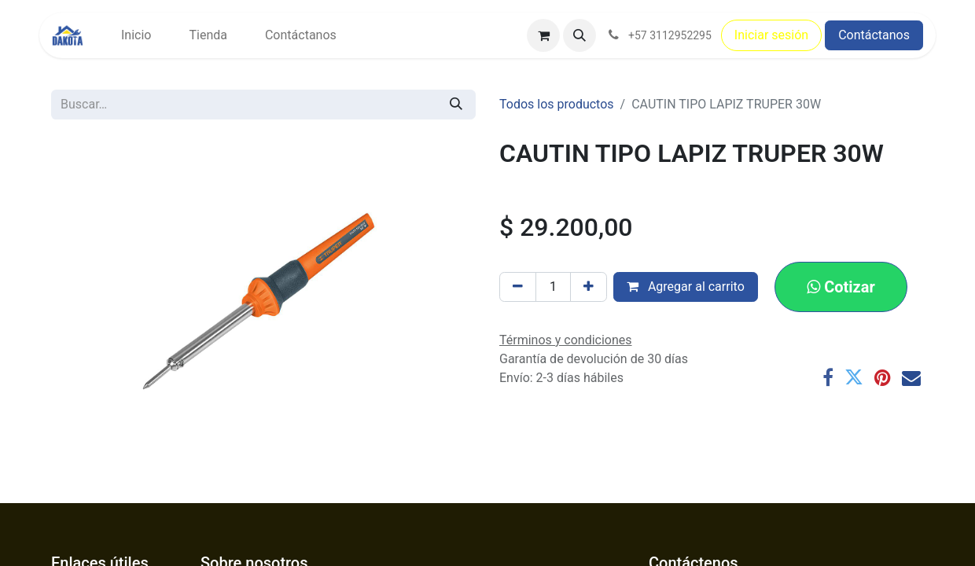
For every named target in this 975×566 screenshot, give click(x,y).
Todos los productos (556, 104)
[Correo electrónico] (911, 377)
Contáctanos (874, 35)
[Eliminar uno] (517, 287)
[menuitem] (136, 35)
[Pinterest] (882, 377)
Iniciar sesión (771, 35)
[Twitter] (853, 377)
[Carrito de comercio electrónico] (543, 35)
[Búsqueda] (456, 104)
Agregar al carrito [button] (686, 286)
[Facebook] (827, 377)
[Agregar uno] (588, 287)
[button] (579, 35)
